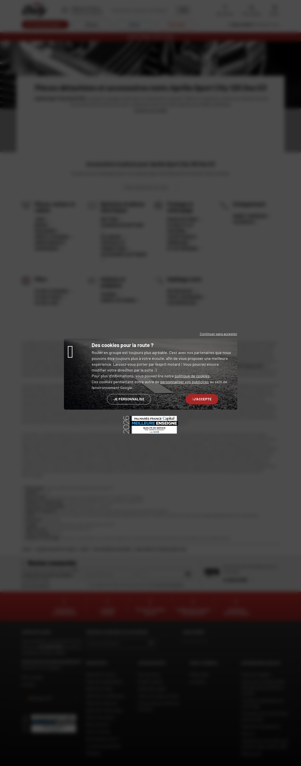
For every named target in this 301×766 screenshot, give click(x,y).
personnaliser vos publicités (184, 381)
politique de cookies (192, 375)
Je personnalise (129, 399)
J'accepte (202, 399)
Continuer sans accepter (218, 334)
